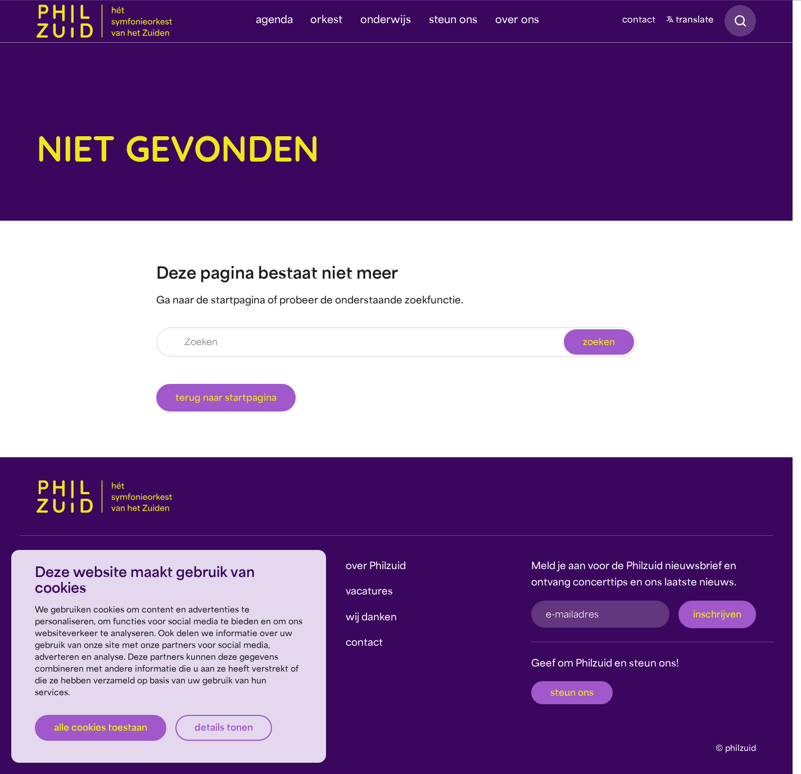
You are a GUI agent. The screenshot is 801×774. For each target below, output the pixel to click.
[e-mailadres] (600, 614)
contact (638, 20)
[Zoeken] (396, 342)
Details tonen (223, 728)
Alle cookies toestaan (100, 728)
